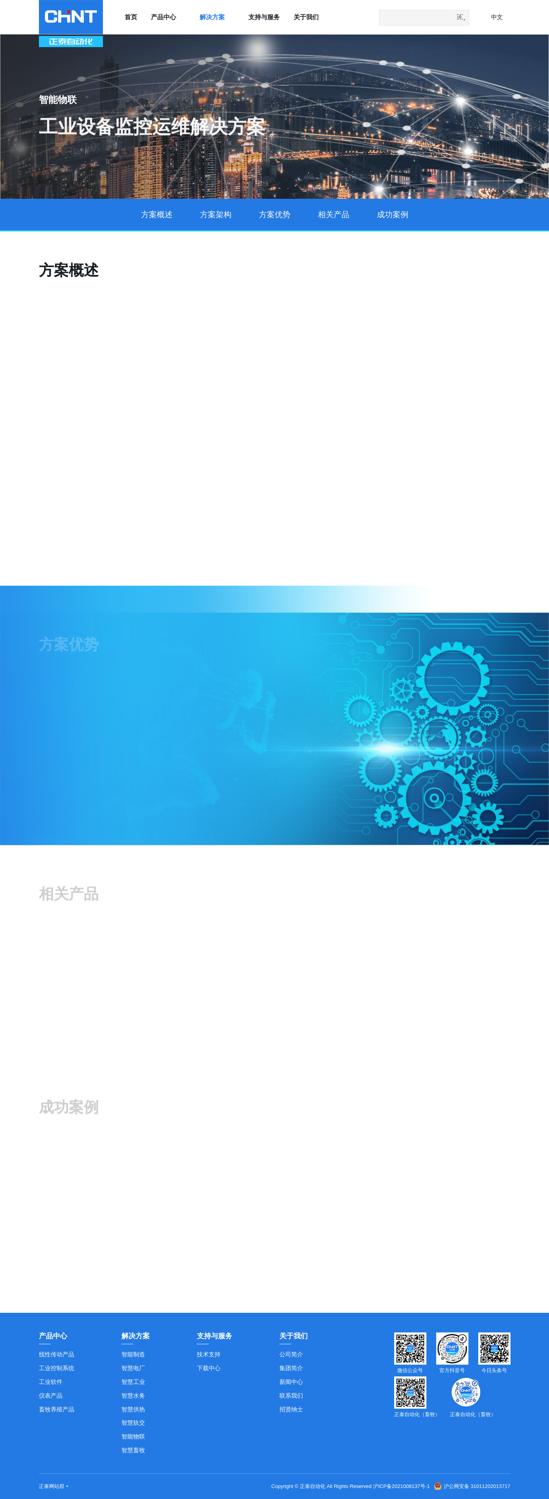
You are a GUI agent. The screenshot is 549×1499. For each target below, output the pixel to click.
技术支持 (208, 1354)
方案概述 (157, 214)
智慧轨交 (133, 1422)
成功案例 (392, 214)
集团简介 (291, 1368)
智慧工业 (133, 1381)
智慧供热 (133, 1409)
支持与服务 (264, 17)
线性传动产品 (56, 1354)
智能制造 (133, 1354)
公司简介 (291, 1354)
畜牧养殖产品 (56, 1409)
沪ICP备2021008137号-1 (401, 1486)
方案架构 (215, 214)
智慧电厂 (133, 1368)
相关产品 (333, 214)
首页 (131, 17)
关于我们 (306, 17)
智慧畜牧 (133, 1450)
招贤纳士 (291, 1409)
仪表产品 (50, 1395)
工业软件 (50, 1381)
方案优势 (274, 214)
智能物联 (133, 1436)
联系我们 (291, 1395)
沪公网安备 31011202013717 (472, 1486)
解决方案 (212, 17)
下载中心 (208, 1368)
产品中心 (163, 17)
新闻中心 (291, 1381)
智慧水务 (133, 1395)
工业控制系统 (56, 1368)
